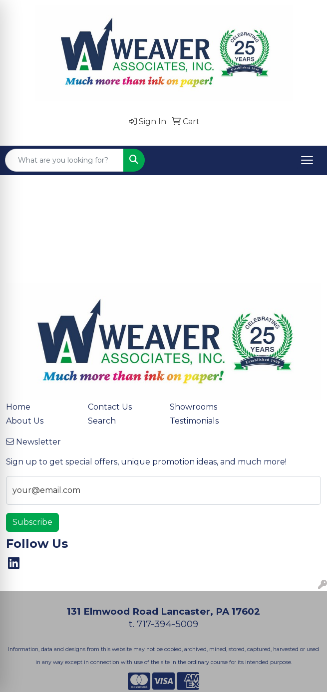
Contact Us (110, 407)
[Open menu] (307, 160)
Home (18, 407)
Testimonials (194, 421)
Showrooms (193, 407)
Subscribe (32, 522)
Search (102, 421)
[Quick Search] (64, 160)
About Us (24, 421)
